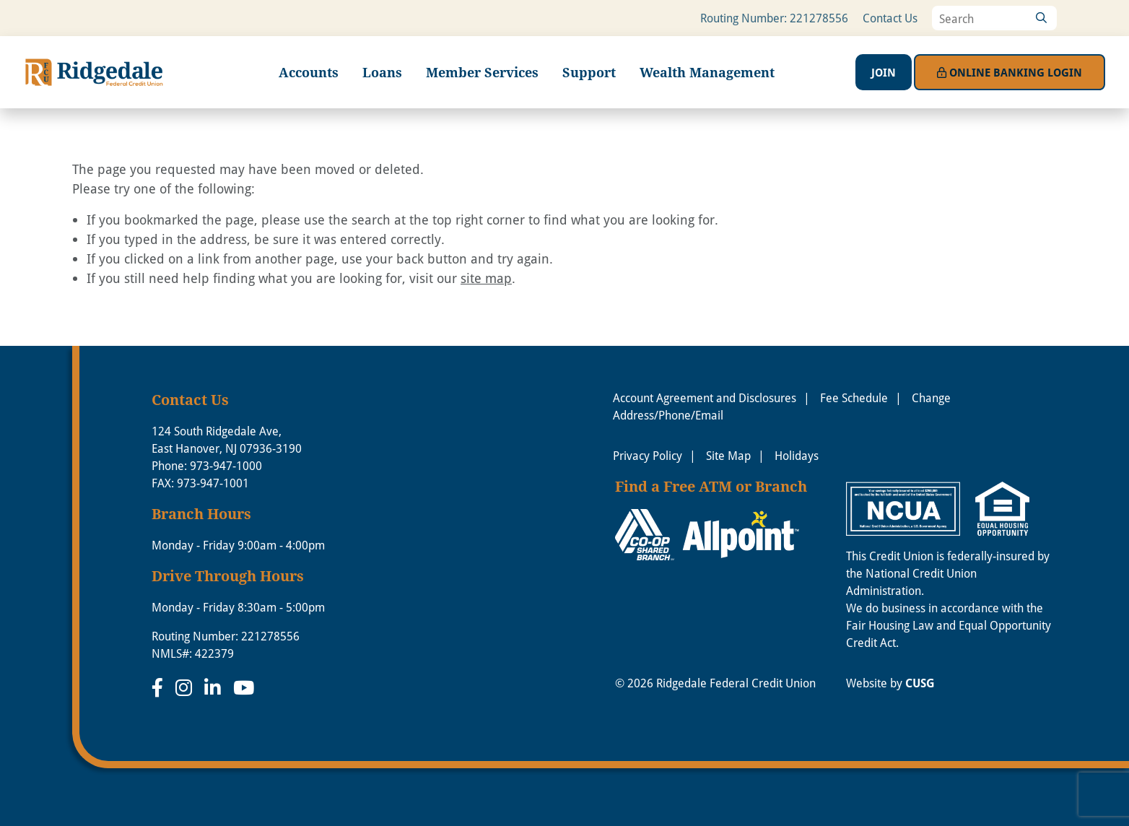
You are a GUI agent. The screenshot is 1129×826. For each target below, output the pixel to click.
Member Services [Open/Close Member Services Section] (482, 72)
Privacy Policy (647, 456)
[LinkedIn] (215, 687)
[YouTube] (243, 687)
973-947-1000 (226, 466)
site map (486, 278)
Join (883, 72)
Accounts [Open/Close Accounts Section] (309, 72)
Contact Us (890, 18)
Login (1009, 72)
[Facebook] (160, 687)
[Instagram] (186, 687)
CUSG (920, 683)
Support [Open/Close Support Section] (589, 72)
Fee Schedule (854, 398)
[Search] (1041, 18)
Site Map (728, 456)
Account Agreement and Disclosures (704, 398)
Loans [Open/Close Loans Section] (382, 72)
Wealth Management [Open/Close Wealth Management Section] (707, 72)
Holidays (797, 456)
